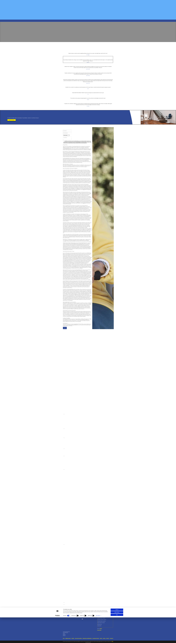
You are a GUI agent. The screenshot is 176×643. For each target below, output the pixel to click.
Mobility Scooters (84, 20)
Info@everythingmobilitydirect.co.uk (87, 614)
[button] (11, 120)
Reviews (90, 20)
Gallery (89, 20)
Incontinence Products (88, 20)
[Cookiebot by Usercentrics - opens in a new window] (57, 641)
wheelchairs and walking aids (87, 20)
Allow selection (116, 637)
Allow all (117, 635)
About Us (91, 20)
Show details (98, 641)
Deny (117, 640)
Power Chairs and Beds (86, 20)
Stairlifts (85, 20)
